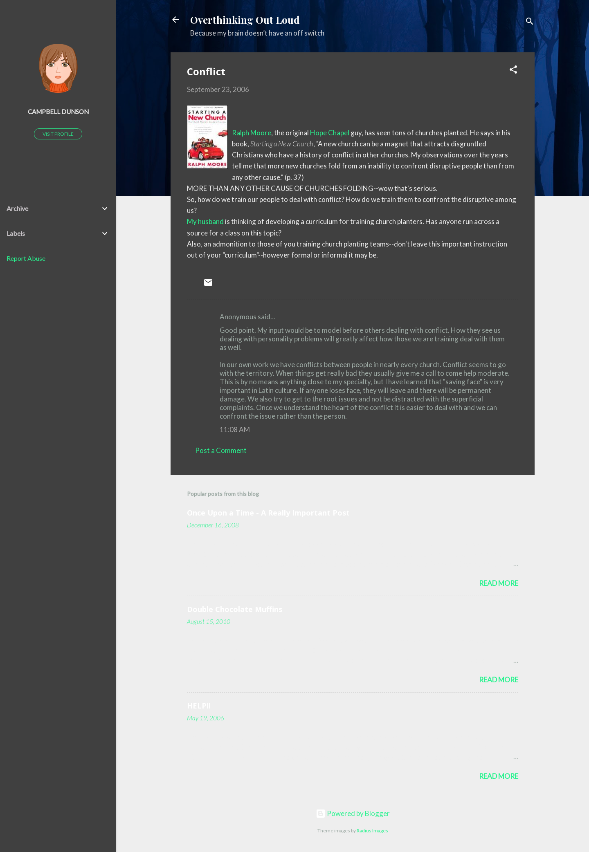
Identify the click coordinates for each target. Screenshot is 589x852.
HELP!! (199, 706)
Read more (498, 583)
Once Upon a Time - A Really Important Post (268, 513)
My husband (205, 221)
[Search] (530, 22)
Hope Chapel (329, 132)
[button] (513, 71)
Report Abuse (26, 258)
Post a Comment (221, 450)
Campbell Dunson (58, 111)
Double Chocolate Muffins (234, 609)
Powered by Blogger (353, 813)
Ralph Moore (251, 132)
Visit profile (58, 134)
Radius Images (372, 830)
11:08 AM (235, 429)
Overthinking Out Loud (245, 19)
